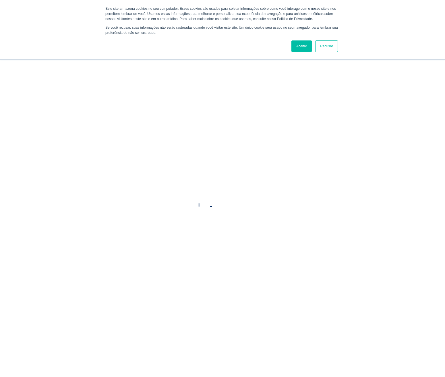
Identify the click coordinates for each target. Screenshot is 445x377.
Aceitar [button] (301, 46)
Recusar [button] (326, 46)
